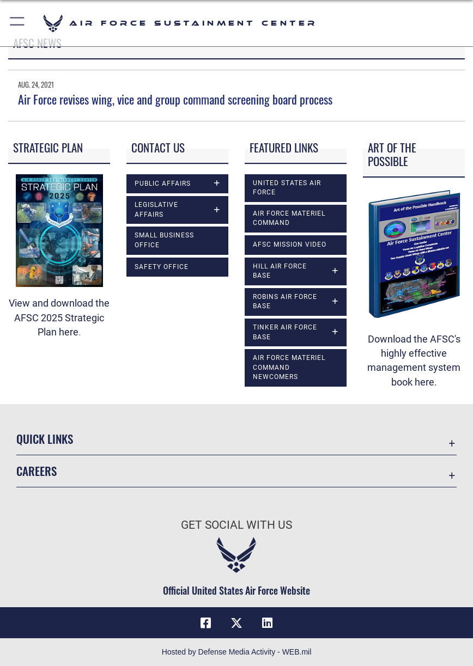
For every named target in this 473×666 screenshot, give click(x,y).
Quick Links (44, 438)
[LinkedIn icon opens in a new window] (267, 623)
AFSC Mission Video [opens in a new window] (289, 244)
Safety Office (162, 267)
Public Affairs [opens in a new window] (163, 183)
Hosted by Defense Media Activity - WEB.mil (237, 651)
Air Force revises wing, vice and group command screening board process (175, 99)
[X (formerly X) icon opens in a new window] (236, 623)
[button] (17, 23)
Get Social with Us (236, 524)
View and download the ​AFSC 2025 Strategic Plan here (59, 318)
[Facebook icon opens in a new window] (206, 623)
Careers (36, 470)
